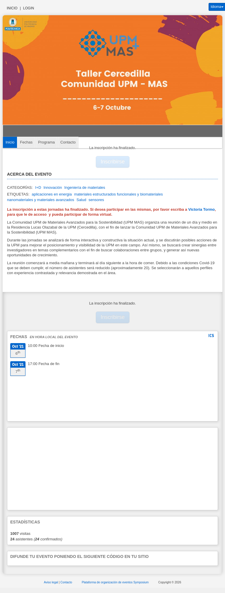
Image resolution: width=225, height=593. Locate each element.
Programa (46, 142)
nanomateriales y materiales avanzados (40, 200)
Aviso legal (51, 582)
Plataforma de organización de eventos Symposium (115, 582)
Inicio (12, 8)
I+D (38, 187)
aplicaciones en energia (52, 194)
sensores (96, 200)
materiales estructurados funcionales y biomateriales (118, 194)
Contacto (68, 142)
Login (28, 8)
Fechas (26, 142)
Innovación (52, 187)
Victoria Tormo (201, 209)
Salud (81, 200)
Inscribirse (113, 162)
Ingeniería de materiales (84, 187)
